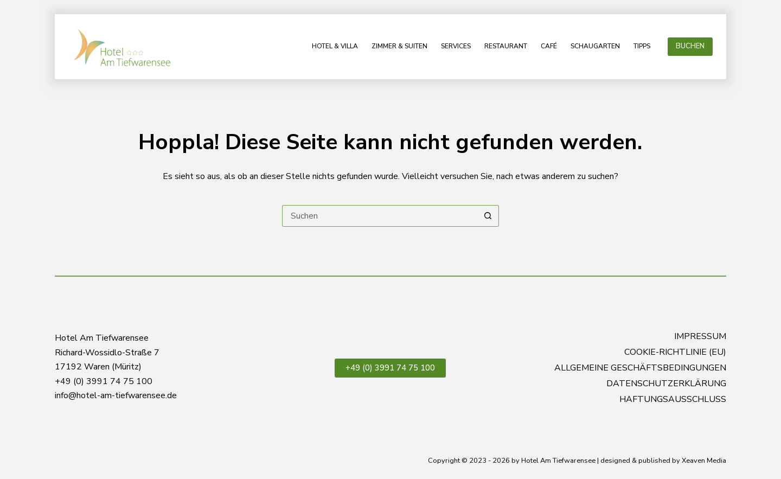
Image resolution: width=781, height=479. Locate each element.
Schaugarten (595, 46)
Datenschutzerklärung (666, 383)
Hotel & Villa (335, 46)
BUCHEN (690, 46)
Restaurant (505, 46)
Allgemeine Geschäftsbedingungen (640, 368)
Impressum (700, 336)
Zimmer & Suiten (399, 46)
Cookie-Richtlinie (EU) (675, 352)
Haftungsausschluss (672, 399)
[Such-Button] (488, 216)
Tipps (641, 46)
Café (549, 46)
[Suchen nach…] (379, 216)
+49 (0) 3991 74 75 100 (390, 367)
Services (456, 46)
